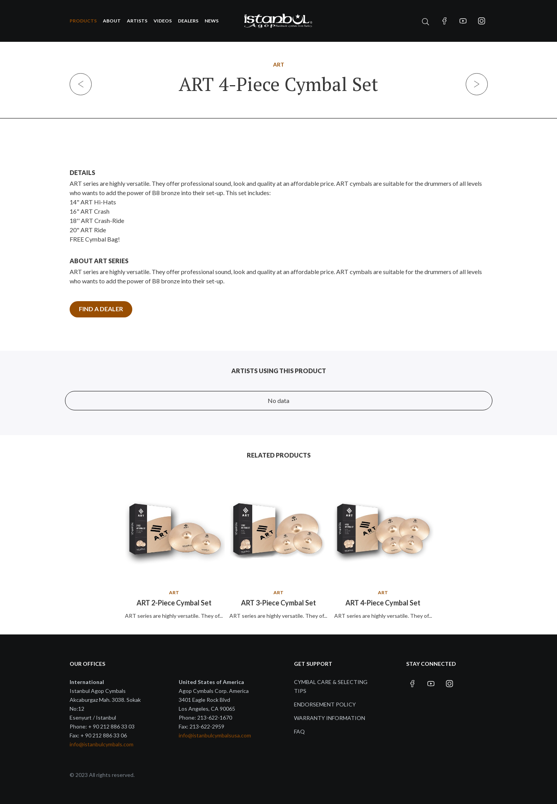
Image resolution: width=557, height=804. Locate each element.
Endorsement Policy (325, 704)
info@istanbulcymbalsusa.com (215, 735)
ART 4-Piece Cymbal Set (382, 602)
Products (83, 21)
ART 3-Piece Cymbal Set (278, 602)
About (112, 21)
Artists (137, 21)
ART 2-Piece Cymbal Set (174, 602)
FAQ (299, 731)
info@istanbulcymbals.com (101, 744)
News (212, 21)
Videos (163, 21)
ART (278, 64)
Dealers (188, 21)
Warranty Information (329, 718)
